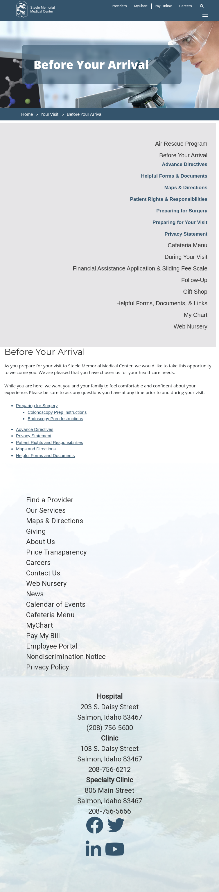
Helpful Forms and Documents (45, 455)
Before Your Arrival (85, 114)
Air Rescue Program (181, 143)
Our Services (46, 510)
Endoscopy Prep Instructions (55, 418)
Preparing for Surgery (181, 211)
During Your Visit (186, 257)
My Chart (195, 315)
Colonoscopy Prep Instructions (57, 412)
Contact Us (43, 573)
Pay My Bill (43, 636)
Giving (36, 531)
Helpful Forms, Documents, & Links (161, 303)
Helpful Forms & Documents (174, 176)
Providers (119, 6)
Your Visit (49, 114)
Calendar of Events (55, 604)
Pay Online (163, 6)
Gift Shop (195, 291)
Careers (185, 6)
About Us (40, 542)
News (35, 594)
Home (27, 114)
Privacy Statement (186, 234)
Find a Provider (49, 500)
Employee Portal (52, 646)
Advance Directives (184, 164)
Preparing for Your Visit (179, 222)
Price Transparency (56, 552)
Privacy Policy (47, 667)
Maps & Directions (185, 187)
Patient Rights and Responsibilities (49, 442)
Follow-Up (194, 280)
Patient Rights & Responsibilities (168, 199)
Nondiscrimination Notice (66, 657)
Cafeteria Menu (187, 245)
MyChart (141, 6)
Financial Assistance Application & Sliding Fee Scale (140, 268)
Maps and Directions (36, 448)
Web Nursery (190, 326)
